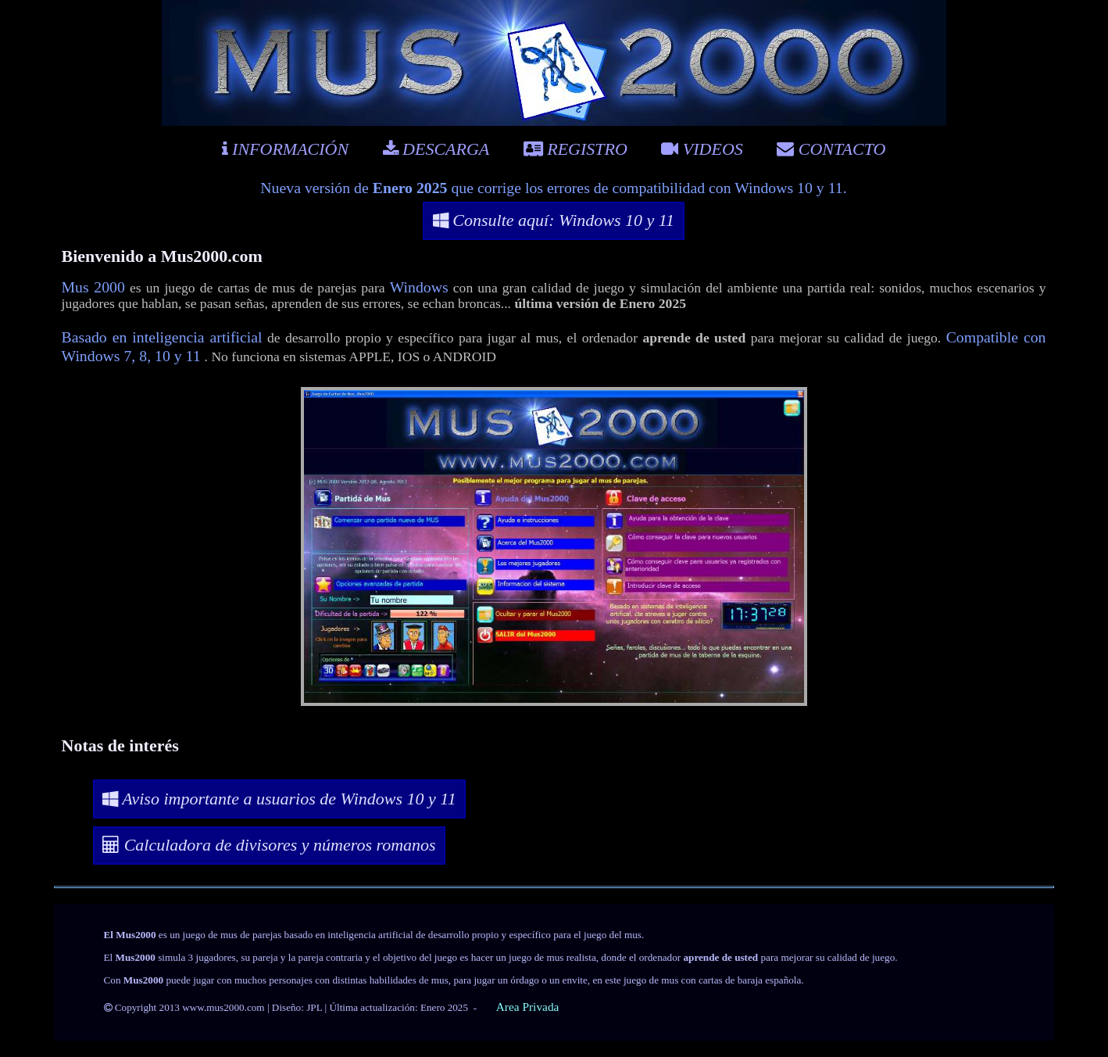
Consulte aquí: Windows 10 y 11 (553, 220)
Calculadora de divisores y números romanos (269, 845)
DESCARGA (436, 149)
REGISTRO (575, 149)
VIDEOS (701, 149)
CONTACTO (831, 149)
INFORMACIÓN (285, 149)
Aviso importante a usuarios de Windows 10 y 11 (279, 798)
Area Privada (527, 1006)
